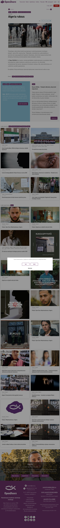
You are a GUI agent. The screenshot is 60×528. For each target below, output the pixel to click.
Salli (26, 264)
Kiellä (34, 264)
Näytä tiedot (30, 268)
